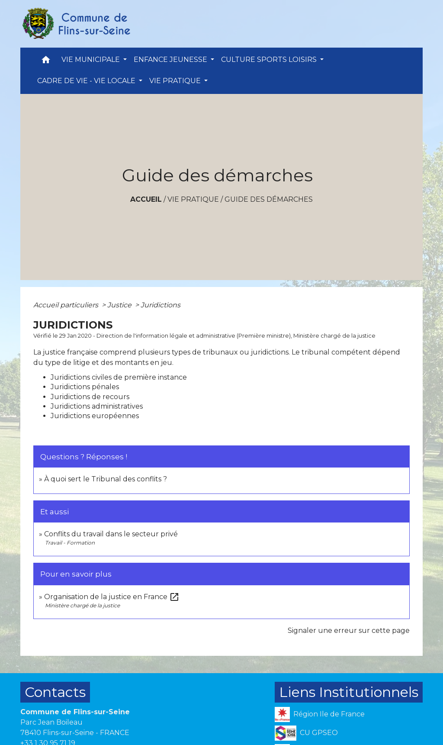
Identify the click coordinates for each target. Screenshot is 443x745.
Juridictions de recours (90, 397)
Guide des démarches (269, 199)
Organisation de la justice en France (112, 597)
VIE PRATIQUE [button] (175, 81)
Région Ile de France (320, 714)
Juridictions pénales (85, 387)
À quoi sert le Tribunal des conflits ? (105, 479)
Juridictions (160, 305)
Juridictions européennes (95, 416)
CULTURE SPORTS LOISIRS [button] (269, 59)
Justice (120, 305)
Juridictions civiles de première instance (119, 377)
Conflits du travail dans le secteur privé (111, 534)
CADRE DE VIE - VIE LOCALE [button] (87, 81)
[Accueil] (75, 23)
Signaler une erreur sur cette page (349, 630)
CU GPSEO (306, 733)
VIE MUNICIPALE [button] (91, 59)
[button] (46, 61)
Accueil (146, 199)
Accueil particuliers (66, 305)
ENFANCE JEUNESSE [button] (171, 59)
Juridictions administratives (97, 406)
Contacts (55, 692)
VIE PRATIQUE (193, 199)
